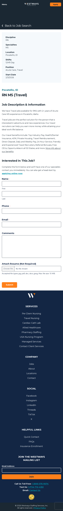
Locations (31, 373)
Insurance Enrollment (31, 446)
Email (5, 219)
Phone (6, 206)
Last (3, 199)
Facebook (31, 396)
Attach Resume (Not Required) (19, 264)
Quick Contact (31, 437)
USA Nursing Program (31, 337)
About (31, 368)
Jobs (31, 364)
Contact (31, 378)
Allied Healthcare (31, 327)
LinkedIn (31, 405)
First (3, 189)
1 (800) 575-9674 (40, 484)
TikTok (31, 414)
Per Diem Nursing (31, 313)
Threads (31, 410)
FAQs (31, 441)
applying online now (12, 173)
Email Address (8, 466)
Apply (55, 4)
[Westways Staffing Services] (31, 4)
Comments (8, 233)
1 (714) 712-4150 (36, 487)
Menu (4, 4)
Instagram (31, 400)
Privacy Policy (40, 508)
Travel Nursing (31, 318)
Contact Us (34, 490)
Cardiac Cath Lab (31, 323)
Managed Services (31, 341)
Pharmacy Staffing (31, 332)
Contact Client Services (31, 346)
